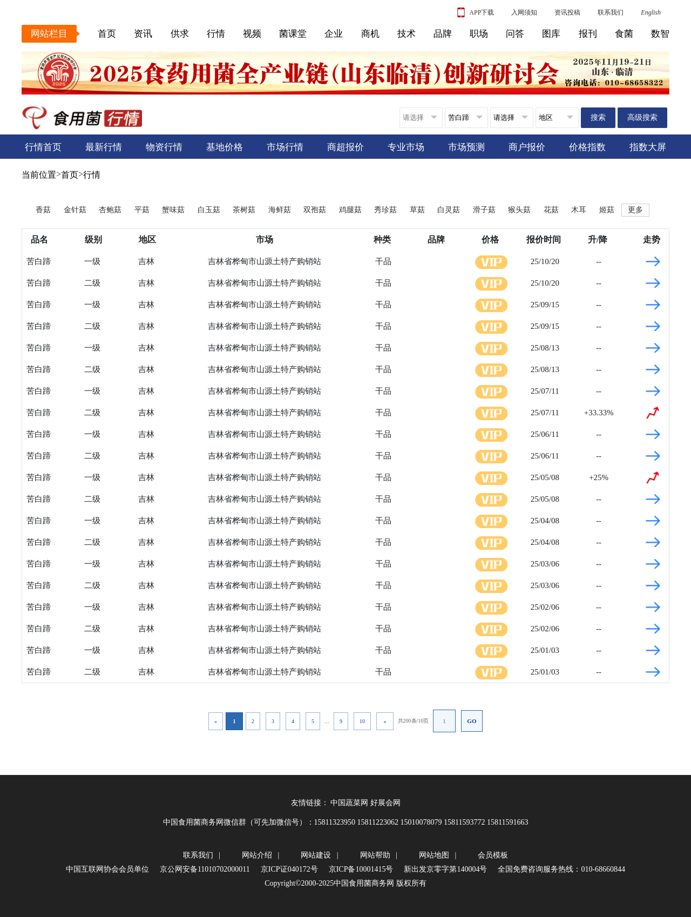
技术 (406, 34)
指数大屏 (647, 147)
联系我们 (611, 12)
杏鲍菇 (110, 210)
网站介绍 (257, 855)
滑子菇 (484, 210)
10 (362, 721)
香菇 (43, 210)
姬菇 (606, 210)
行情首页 (43, 147)
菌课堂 (293, 34)
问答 (515, 34)
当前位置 (39, 174)
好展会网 (385, 803)
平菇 (142, 210)
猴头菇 (519, 210)
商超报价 (345, 147)
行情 (216, 34)
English (651, 12)
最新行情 (103, 147)
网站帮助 (375, 855)
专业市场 (406, 147)
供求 (180, 34)
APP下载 (475, 12)
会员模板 (493, 855)
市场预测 (466, 147)
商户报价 (527, 147)
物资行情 (164, 147)
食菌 (624, 34)
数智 (660, 34)
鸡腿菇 (350, 210)
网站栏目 (49, 34)
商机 (370, 34)
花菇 (551, 210)
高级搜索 (642, 117)
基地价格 (224, 147)
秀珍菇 (385, 210)
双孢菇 (314, 210)
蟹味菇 (173, 210)
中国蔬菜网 (349, 803)
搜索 (598, 117)
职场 (479, 34)
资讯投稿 (567, 12)
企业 (333, 34)
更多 (635, 210)
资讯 (143, 34)
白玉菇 (209, 210)
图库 (551, 34)
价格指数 (587, 147)
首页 (107, 34)
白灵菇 (448, 210)
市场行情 (285, 147)
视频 (252, 34)
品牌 (442, 34)
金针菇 (75, 210)
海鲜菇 (279, 210)
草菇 (417, 210)
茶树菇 (244, 210)
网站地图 (434, 855)
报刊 (588, 34)
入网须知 (524, 12)
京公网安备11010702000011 (205, 869)
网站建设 (316, 855)
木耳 (578, 210)
